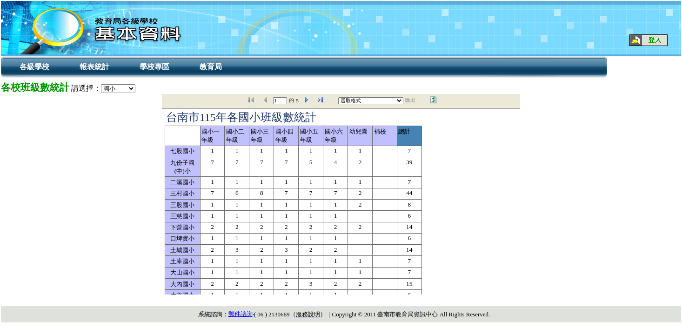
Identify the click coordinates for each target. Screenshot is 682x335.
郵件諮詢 (240, 313)
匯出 (410, 100)
